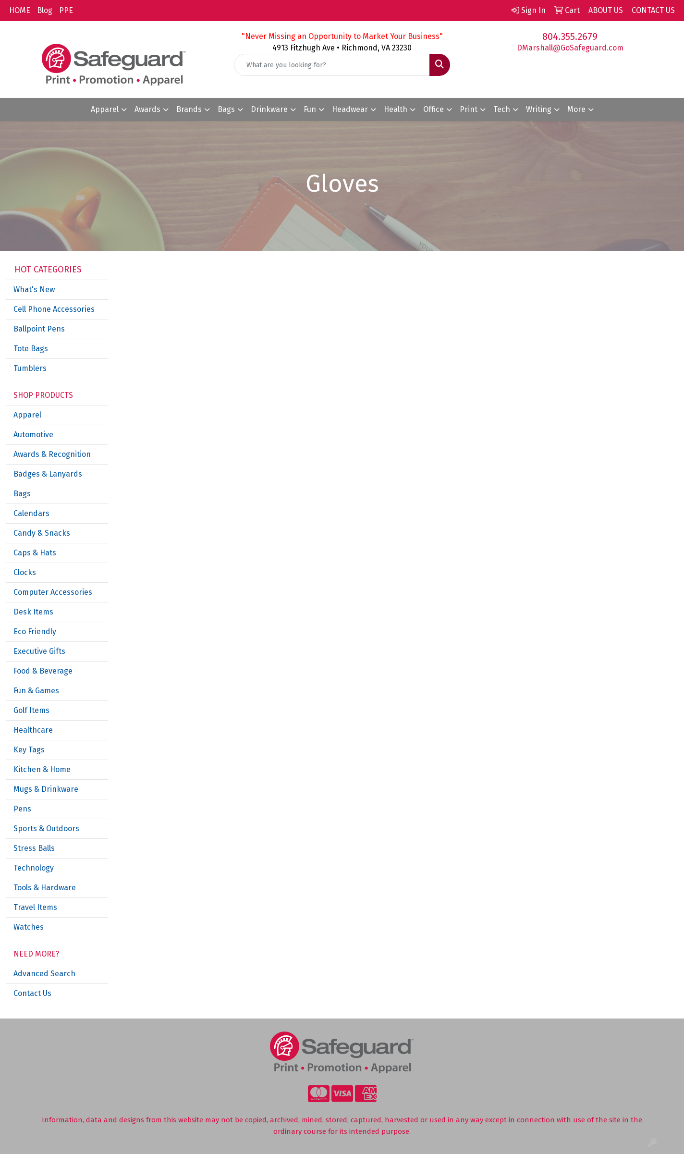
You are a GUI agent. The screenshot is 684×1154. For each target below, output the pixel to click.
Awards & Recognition (52, 454)
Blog (44, 10)
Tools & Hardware (44, 887)
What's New (34, 289)
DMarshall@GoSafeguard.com (570, 47)
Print (468, 109)
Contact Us (32, 993)
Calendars (31, 513)
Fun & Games (36, 690)
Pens (22, 808)
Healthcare (33, 730)
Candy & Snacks (41, 533)
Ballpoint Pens (39, 328)
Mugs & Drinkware (45, 789)
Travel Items (35, 907)
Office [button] (433, 109)
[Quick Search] (332, 65)
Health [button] (395, 109)
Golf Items (31, 710)
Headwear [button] (350, 109)
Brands (189, 109)
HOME (19, 10)
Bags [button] (226, 109)
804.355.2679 (570, 36)
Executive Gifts (39, 651)
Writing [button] (538, 109)
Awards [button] (147, 109)
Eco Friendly (34, 631)
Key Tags (29, 749)
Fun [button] (310, 109)
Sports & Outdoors (46, 828)
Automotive (33, 434)
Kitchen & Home (42, 769)
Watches (28, 927)
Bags (22, 493)
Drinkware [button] (269, 109)
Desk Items (33, 611)
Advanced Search (44, 973)
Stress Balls (34, 848)
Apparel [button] (105, 109)
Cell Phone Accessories (54, 309)
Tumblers (30, 368)
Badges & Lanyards (47, 474)
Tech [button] (501, 109)
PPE (66, 10)
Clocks (24, 572)
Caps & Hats (34, 552)
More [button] (576, 109)
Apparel (27, 414)
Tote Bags (30, 348)
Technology (33, 867)
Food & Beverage (43, 670)
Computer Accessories (52, 592)
